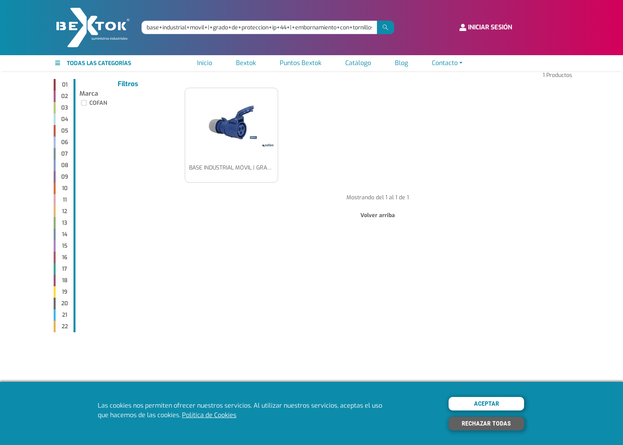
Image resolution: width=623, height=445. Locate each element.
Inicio (204, 63)
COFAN (98, 103)
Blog (401, 63)
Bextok (246, 63)
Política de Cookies (209, 415)
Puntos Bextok (300, 63)
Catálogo (358, 63)
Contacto (445, 63)
